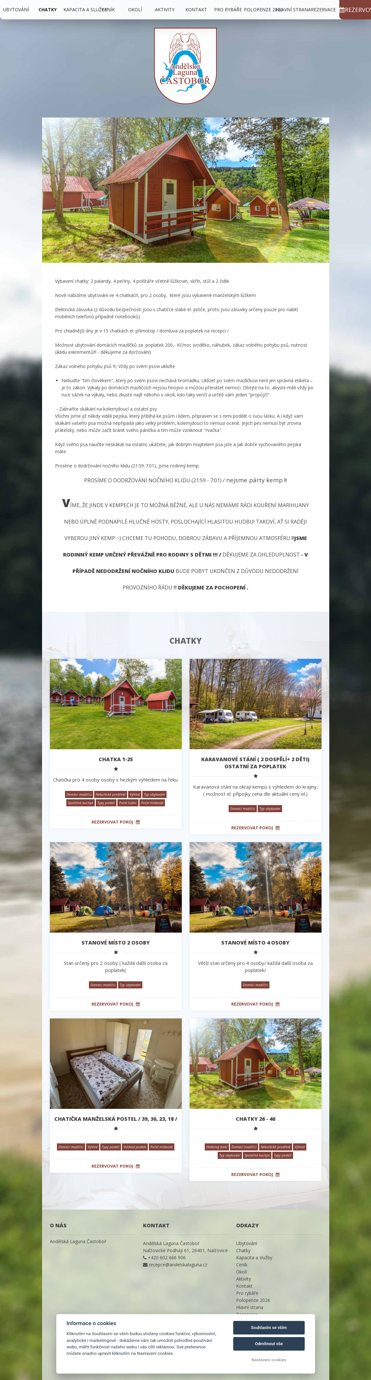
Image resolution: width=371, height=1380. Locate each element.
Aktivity (164, 9)
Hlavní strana (293, 9)
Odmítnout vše (269, 1343)
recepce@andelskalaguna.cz (178, 1265)
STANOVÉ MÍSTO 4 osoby (255, 942)
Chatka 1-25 (116, 759)
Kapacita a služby (85, 9)
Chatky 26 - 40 (255, 1118)
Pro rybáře (228, 9)
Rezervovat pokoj (116, 822)
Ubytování (16, 9)
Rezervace (323, 9)
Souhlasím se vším (269, 1327)
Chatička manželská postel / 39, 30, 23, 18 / (115, 1118)
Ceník (108, 9)
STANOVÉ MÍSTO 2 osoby (116, 942)
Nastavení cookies (268, 1359)
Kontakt (196, 9)
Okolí (135, 9)
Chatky (47, 9)
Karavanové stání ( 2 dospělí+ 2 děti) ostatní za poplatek (255, 763)
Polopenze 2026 (263, 9)
